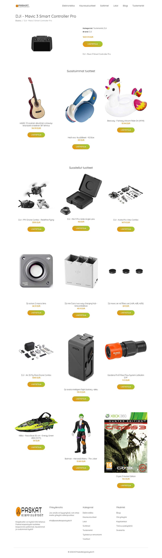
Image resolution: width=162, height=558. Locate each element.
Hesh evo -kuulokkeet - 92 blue (81, 139)
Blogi (125, 6)
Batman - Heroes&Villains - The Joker (81, 461)
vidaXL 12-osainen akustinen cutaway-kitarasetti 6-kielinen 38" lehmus (36, 126)
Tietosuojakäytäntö (124, 528)
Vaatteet (86, 541)
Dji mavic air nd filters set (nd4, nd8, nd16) (126, 305)
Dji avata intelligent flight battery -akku (81, 391)
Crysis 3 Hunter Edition (126, 478)
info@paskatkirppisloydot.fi (60, 522)
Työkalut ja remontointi (92, 536)
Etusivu (18, 22)
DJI (105, 30)
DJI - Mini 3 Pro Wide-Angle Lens (81, 221)
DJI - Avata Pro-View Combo (125, 222)
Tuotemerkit (138, 6)
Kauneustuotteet (87, 6)
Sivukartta (120, 532)
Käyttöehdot (121, 523)
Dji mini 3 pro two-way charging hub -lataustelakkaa (81, 306)
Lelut (115, 6)
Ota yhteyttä (121, 519)
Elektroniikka (68, 6)
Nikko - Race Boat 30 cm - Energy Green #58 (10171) (36, 438)
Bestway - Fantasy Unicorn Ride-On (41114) (125, 123)
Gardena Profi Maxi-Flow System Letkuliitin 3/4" (126, 378)
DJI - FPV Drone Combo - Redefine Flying (36, 222)
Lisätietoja (93, 46)
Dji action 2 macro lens (36, 305)
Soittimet (104, 6)
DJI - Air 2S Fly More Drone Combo (36, 377)
